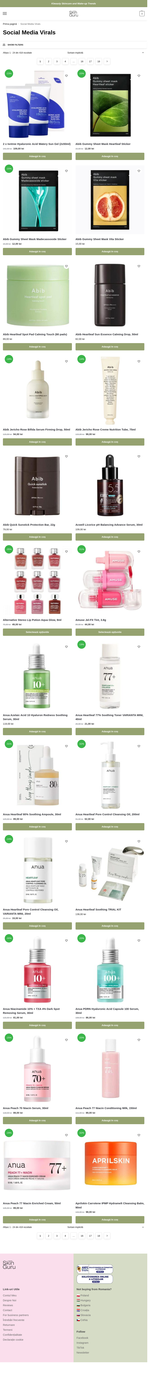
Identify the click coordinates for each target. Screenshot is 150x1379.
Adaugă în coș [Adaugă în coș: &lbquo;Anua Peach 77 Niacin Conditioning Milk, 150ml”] (110, 1120)
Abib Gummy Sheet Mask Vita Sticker (100, 239)
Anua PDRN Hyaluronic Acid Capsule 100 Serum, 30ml (107, 1011)
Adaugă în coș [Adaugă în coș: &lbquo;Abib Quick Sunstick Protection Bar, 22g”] (37, 537)
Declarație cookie (13, 1339)
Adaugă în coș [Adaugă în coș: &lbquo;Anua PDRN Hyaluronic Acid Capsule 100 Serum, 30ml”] (110, 1025)
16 (82, 61)
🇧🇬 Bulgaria (83, 1305)
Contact (7, 1310)
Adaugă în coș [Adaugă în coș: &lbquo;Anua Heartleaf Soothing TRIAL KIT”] (110, 925)
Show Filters (12, 44)
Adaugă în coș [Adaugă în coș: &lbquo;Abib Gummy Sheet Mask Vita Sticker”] (110, 251)
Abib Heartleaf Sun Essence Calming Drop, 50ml (107, 334)
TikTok (80, 1347)
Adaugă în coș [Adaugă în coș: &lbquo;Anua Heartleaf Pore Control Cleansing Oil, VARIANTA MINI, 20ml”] (37, 925)
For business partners (16, 1315)
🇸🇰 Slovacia (84, 1315)
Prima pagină (10, 24)
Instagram (82, 1342)
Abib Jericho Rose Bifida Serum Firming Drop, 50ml (36, 429)
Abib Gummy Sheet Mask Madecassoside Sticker (34, 239)
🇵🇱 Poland (83, 1295)
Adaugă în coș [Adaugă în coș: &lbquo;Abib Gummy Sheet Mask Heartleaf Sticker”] (110, 156)
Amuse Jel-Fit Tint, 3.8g (91, 619)
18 (98, 61)
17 (90, 61)
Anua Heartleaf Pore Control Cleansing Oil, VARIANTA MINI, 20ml (30, 911)
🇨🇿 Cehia (82, 1320)
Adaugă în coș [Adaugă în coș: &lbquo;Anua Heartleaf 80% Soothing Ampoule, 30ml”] (37, 826)
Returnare (9, 1324)
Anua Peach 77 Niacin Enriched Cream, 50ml (32, 1203)
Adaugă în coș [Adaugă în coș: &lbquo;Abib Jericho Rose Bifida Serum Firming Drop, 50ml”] (37, 441)
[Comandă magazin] (105, 52)
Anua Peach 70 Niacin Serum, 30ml (25, 1108)
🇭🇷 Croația (83, 1310)
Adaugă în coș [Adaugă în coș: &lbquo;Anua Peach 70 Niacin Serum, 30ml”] (37, 1120)
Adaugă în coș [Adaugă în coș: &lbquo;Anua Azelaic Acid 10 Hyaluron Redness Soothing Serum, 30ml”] (37, 731)
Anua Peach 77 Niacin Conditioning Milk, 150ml (106, 1108)
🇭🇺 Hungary (84, 1300)
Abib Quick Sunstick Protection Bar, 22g (29, 524)
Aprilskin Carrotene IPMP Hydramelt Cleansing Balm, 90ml (110, 1205)
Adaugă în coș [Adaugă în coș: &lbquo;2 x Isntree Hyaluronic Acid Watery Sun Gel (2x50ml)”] (37, 156)
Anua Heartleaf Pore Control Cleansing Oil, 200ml (108, 814)
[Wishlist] (66, 75)
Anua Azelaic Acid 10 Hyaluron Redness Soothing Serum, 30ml (35, 717)
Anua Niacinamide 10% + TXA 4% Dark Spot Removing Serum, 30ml (31, 1011)
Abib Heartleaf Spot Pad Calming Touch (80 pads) (35, 334)
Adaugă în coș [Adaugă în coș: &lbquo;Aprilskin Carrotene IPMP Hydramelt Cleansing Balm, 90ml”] (110, 1219)
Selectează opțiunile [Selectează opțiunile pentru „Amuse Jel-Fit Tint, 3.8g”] (109, 632)
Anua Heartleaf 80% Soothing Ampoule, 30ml (32, 814)
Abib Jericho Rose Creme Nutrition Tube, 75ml (106, 429)
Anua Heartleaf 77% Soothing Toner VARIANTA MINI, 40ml (109, 717)
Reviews (8, 1305)
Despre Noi (9, 1300)
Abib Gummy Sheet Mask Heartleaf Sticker (103, 143)
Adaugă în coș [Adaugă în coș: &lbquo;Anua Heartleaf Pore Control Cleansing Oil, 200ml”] (110, 826)
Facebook (82, 1337)
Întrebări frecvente (13, 1320)
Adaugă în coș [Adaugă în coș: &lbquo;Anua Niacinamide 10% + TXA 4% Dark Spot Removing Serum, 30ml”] (37, 1025)
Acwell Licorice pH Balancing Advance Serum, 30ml (109, 524)
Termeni (7, 1329)
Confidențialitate (12, 1334)
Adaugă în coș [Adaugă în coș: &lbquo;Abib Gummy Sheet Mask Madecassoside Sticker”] (37, 251)
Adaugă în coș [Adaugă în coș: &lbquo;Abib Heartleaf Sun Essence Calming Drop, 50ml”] (110, 346)
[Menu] (8, 13)
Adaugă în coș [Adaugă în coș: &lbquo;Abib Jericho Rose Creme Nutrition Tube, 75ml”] (110, 441)
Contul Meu (10, 1295)
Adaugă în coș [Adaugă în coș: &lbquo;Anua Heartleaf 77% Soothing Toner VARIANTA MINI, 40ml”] (110, 731)
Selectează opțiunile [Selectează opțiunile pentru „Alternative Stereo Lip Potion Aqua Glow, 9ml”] (37, 632)
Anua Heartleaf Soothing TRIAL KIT (98, 909)
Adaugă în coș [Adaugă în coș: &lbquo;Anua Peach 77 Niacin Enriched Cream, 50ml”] (37, 1219)
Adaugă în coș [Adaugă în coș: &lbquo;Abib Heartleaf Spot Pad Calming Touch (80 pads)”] (37, 346)
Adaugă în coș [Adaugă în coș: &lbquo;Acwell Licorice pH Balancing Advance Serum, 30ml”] (110, 537)
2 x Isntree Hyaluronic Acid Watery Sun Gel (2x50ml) (37, 143)
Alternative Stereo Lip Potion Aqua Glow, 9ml (32, 619)
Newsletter (83, 1352)
